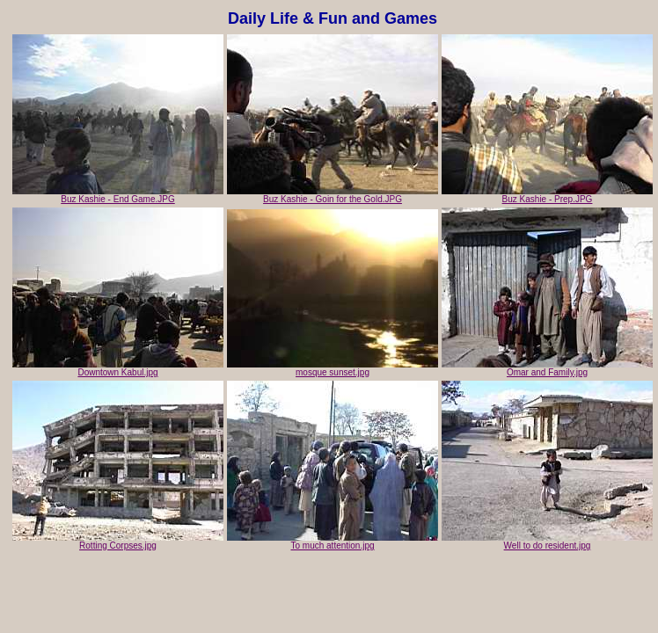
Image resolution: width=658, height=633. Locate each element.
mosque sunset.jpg (332, 368)
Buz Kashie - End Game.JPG (117, 195)
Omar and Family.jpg (547, 368)
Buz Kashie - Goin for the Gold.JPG (332, 195)
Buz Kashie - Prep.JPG (547, 195)
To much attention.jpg (332, 541)
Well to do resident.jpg (547, 541)
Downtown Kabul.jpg (117, 368)
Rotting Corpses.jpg (117, 541)
